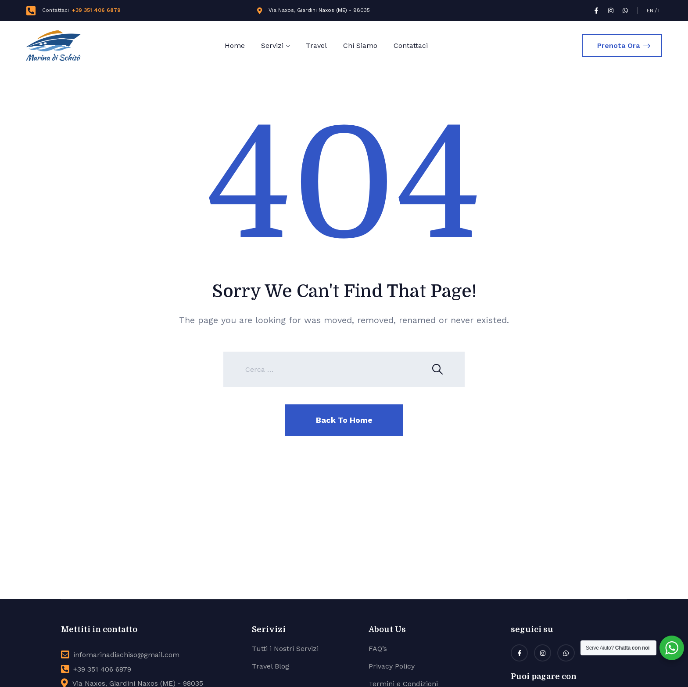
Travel (316, 45)
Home (235, 45)
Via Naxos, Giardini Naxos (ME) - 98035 (319, 10)
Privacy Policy (392, 666)
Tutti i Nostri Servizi (285, 648)
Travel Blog (270, 666)
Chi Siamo (360, 45)
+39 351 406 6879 (96, 10)
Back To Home (344, 420)
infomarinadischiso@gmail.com (126, 655)
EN (650, 10)
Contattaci (411, 45)
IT (660, 10)
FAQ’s (378, 648)
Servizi (272, 45)
